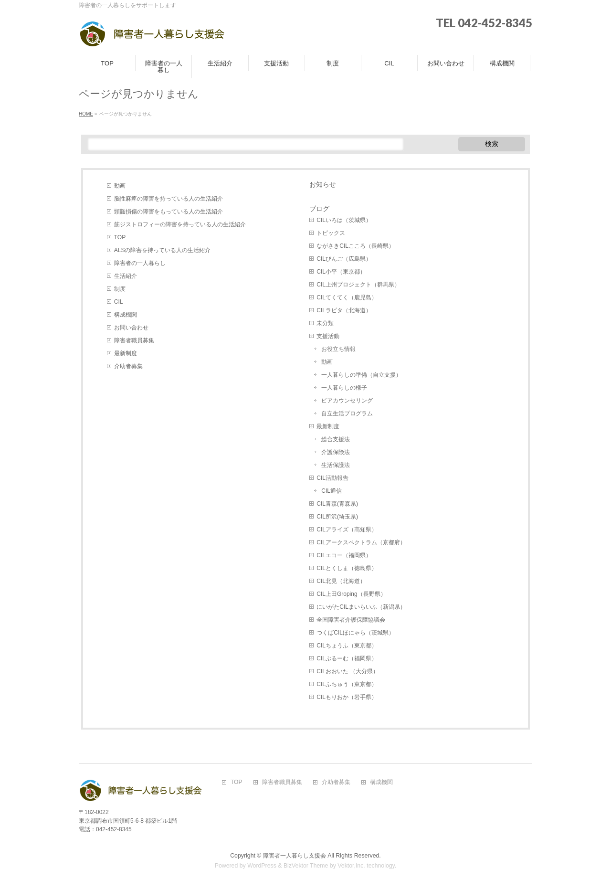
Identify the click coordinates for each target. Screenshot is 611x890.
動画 (120, 185)
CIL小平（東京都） (341, 271)
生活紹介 (125, 276)
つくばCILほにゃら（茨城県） (355, 632)
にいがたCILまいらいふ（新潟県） (361, 607)
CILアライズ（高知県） (346, 529)
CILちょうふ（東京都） (346, 645)
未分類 (325, 323)
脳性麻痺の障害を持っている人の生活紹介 (168, 198)
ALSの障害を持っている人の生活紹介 (162, 250)
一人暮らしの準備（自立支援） (361, 374)
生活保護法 (335, 465)
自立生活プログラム (347, 413)
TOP (120, 237)
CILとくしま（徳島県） (346, 568)
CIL (118, 301)
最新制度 (125, 353)
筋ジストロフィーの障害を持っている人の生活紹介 (180, 224)
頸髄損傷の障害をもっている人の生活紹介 (168, 211)
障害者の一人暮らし (140, 263)
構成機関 (125, 314)
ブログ (319, 208)
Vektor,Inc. (351, 865)
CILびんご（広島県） (343, 258)
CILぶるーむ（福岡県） (346, 658)
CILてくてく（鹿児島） (346, 297)
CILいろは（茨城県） (343, 220)
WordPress (261, 865)
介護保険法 (335, 452)
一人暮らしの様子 (344, 387)
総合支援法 (335, 439)
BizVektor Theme (306, 865)
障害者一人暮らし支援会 (294, 855)
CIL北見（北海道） (341, 581)
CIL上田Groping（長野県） (351, 594)
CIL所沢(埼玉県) (337, 516)
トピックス (330, 233)
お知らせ (322, 184)
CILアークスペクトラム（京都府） (361, 542)
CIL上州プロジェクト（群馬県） (358, 284)
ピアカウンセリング (347, 400)
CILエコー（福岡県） (343, 555)
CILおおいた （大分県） (347, 671)
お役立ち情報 (338, 349)
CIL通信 (331, 490)
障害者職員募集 (134, 340)
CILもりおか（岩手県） (346, 697)
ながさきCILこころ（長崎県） (355, 246)
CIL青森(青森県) (337, 503)
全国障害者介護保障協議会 (350, 619)
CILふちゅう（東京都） (346, 684)
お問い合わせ (131, 327)
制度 (120, 289)
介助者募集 (128, 366)
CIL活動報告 (332, 478)
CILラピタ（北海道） (343, 310)
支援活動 (327, 336)
